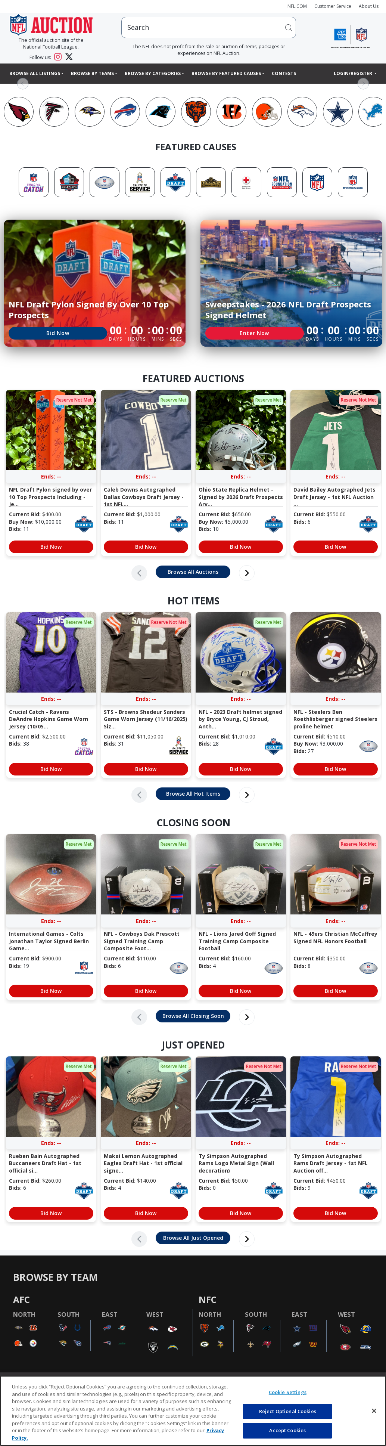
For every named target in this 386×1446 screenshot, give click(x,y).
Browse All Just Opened (193, 1237)
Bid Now (57, 333)
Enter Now (254, 333)
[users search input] (208, 27)
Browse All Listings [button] (34, 73)
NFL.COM (297, 6)
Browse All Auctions (193, 571)
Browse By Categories (153, 73)
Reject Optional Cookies (287, 1411)
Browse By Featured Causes (226, 73)
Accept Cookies (287, 1430)
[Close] (374, 1411)
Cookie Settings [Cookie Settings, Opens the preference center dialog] (287, 1392)
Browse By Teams (92, 73)
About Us (369, 6)
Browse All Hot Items (193, 793)
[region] (193, 1411)
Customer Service (332, 6)
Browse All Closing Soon (193, 1015)
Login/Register (353, 73)
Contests (284, 73)
